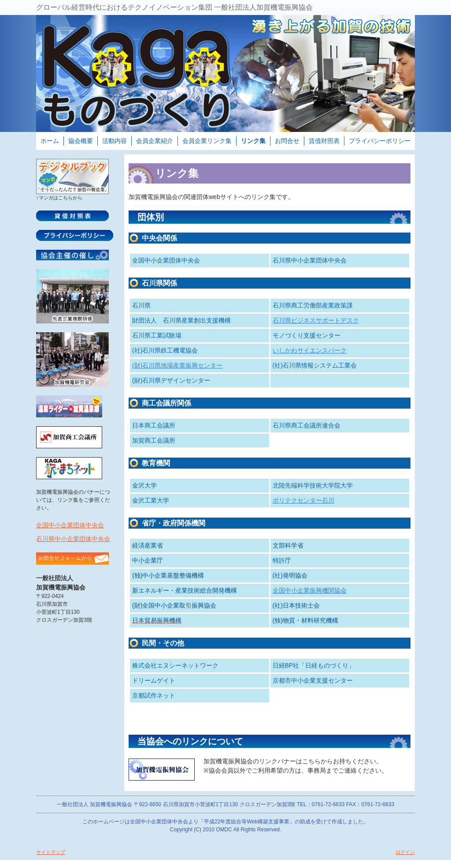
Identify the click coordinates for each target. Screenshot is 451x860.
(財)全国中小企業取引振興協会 (174, 605)
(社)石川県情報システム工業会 (315, 365)
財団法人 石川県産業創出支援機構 (181, 320)
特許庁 (282, 560)
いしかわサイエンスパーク (310, 350)
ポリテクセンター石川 (303, 500)
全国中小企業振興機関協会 (310, 590)
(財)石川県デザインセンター (171, 380)
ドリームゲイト (153, 680)
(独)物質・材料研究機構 (305, 620)
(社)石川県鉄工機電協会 (165, 350)
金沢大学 (144, 485)
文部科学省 (288, 545)
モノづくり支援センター (306, 335)
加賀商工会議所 (153, 440)
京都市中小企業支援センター (313, 680)
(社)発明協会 (290, 575)
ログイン (405, 852)
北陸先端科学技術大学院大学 (313, 485)
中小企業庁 (147, 560)
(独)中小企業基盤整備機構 (168, 575)
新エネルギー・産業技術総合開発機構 (184, 590)
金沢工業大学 (150, 500)
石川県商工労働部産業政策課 (313, 305)
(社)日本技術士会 (296, 605)
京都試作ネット (153, 695)
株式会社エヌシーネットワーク (175, 665)
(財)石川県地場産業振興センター (177, 365)
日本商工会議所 (153, 425)
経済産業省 (147, 545)
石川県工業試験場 (156, 335)
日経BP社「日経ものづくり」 (314, 665)
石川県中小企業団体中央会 (73, 538)
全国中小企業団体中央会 (70, 525)
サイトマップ (50, 852)
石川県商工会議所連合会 (306, 425)
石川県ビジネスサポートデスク (316, 320)
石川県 (141, 305)
